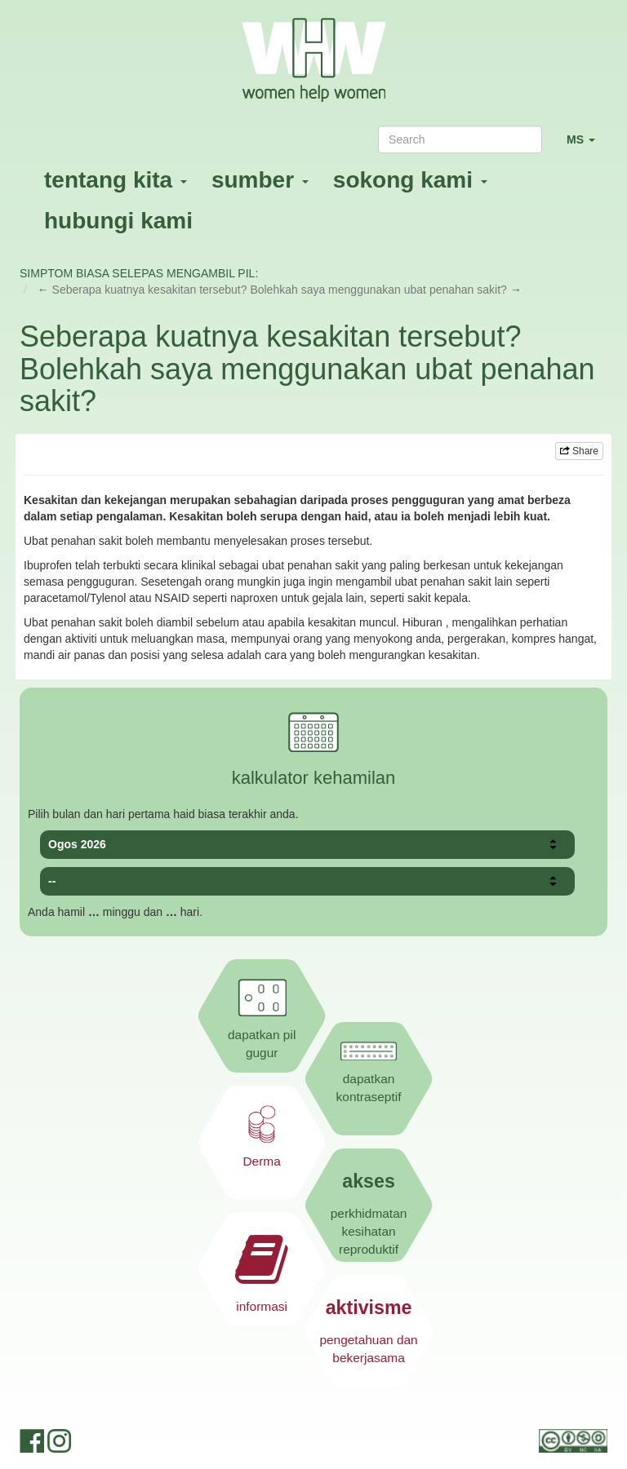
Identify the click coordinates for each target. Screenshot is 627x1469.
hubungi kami (118, 220)
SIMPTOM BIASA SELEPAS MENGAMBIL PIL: (139, 273)
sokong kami (410, 179)
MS (587, 146)
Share (579, 451)
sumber (260, 179)
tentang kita (115, 179)
